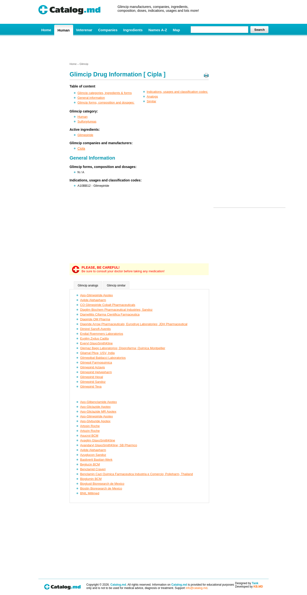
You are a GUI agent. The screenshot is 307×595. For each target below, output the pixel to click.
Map (176, 30)
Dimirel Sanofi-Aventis (95, 329)
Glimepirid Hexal (91, 377)
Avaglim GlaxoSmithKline (97, 440)
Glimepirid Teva (90, 386)
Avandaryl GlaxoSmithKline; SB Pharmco (108, 445)
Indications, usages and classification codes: (177, 91)
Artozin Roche (90, 431)
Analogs (152, 96)
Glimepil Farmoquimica (96, 362)
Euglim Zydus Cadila (94, 338)
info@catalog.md (196, 588)
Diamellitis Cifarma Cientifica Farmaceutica (110, 314)
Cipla (81, 148)
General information (91, 97)
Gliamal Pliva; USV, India (97, 353)
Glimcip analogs (88, 285)
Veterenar (84, 30)
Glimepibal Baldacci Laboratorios (103, 357)
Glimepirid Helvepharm (96, 372)
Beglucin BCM (90, 464)
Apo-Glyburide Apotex (95, 421)
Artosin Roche (90, 426)
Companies (108, 30)
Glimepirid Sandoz (93, 382)
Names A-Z (157, 30)
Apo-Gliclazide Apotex (95, 407)
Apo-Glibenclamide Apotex (98, 402)
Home (46, 30)
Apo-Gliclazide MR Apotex (98, 411)
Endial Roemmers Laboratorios (101, 333)
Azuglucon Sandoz (93, 455)
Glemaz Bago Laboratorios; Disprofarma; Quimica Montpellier (122, 348)
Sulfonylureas (86, 121)
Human (64, 30)
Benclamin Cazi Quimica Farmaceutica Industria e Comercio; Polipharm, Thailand (136, 474)
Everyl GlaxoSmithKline (96, 343)
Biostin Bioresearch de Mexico (101, 488)
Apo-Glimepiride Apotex (96, 295)
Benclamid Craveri (93, 469)
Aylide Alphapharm (93, 300)
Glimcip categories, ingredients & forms (104, 93)
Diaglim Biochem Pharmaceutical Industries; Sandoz (116, 309)
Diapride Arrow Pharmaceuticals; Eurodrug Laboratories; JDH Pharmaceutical (133, 324)
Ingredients (133, 30)
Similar (151, 101)
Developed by (249, 586)
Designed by (246, 583)
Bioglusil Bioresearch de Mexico (102, 483)
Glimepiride (85, 135)
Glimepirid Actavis (92, 367)
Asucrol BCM (89, 435)
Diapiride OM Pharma (95, 319)
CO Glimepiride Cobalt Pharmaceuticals (107, 305)
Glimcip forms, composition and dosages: (106, 102)
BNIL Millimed (89, 493)
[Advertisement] (153, 49)
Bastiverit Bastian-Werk (96, 459)
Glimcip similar (116, 285)
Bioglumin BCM (91, 479)
